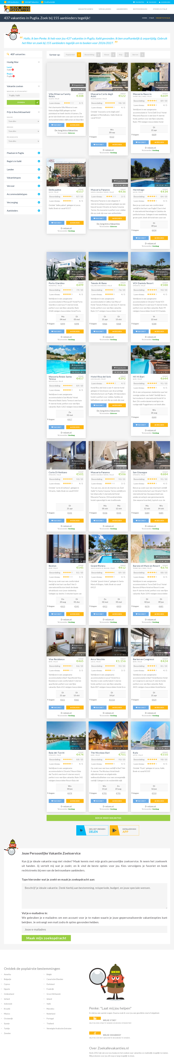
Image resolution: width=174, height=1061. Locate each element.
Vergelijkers (105, 9)
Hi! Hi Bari (138, 376)
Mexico (7, 1014)
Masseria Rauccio (142, 94)
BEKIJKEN (75, 125)
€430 (119, 606)
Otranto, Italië (139, 285)
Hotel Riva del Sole (101, 376)
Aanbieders (122, 9)
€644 (154, 417)
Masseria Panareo (100, 189)
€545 (76, 606)
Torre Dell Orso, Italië (142, 96)
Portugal (50, 1018)
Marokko (50, 1009)
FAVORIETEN (138, 2)
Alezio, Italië (54, 99)
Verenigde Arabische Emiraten (59, 1028)
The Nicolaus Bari (100, 752)
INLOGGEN (151, 2)
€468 (118, 324)
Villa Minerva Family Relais (60, 95)
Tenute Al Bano (99, 283)
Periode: (10, 127)
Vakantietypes (14, 177)
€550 (154, 793)
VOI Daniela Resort (143, 283)
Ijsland (49, 999)
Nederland (51, 1014)
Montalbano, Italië (99, 99)
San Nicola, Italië (56, 381)
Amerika (7, 974)
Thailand (50, 1023)
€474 (69, 793)
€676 (147, 606)
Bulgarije (7, 979)
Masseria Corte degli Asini (102, 95)
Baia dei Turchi (57, 752)
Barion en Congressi (143, 659)
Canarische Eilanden (55, 979)
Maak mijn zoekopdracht (46, 938)
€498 (76, 324)
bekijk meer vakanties (108, 818)
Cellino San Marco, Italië (101, 285)
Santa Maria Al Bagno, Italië (103, 568)
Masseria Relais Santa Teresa (60, 377)
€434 (154, 230)
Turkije (7, 1028)
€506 (105, 513)
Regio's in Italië (14, 161)
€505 (119, 513)
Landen (10, 169)
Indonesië (8, 1004)
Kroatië (7, 1009)
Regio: (10, 73)
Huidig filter (13, 62)
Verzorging (12, 202)
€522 (112, 137)
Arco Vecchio (98, 659)
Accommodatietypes (17, 194)
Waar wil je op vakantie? (17, 91)
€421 (62, 700)
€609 (154, 134)
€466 (105, 324)
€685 (161, 513)
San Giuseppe (140, 472)
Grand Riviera (98, 565)
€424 (154, 700)
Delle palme (55, 189)
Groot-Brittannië (54, 994)
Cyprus (7, 984)
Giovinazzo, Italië (98, 379)
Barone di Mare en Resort (146, 565)
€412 (105, 606)
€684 (147, 513)
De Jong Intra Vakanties (66, 130)
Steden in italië (160, 9)
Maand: (10, 117)
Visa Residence (57, 659)
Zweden (7, 1033)
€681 (161, 606)
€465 (76, 700)
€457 (69, 419)
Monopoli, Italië (55, 285)
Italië (151, 18)
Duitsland (51, 984)
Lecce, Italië (54, 192)
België (49, 974)
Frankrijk (50, 989)
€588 (154, 324)
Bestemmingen (140, 9)
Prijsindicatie (12, 137)
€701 (104, 793)
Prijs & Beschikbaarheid (18, 112)
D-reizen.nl (108, 150)
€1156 (112, 700)
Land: (9, 67)
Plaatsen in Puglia (15, 153)
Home (144, 18)
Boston (52, 565)
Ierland (7, 999)
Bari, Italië (137, 379)
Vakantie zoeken (15, 86)
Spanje (7, 1023)
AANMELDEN (164, 2)
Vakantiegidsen (85, 9)
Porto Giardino (57, 283)
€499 (63, 324)
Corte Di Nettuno (58, 472)
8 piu (135, 752)
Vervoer (11, 185)
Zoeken (21, 102)
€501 (69, 513)
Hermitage (138, 189)
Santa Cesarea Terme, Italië (102, 192)
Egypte (7, 989)
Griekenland (9, 994)
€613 (63, 606)
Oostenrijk (8, 1018)
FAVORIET (56, 125)
